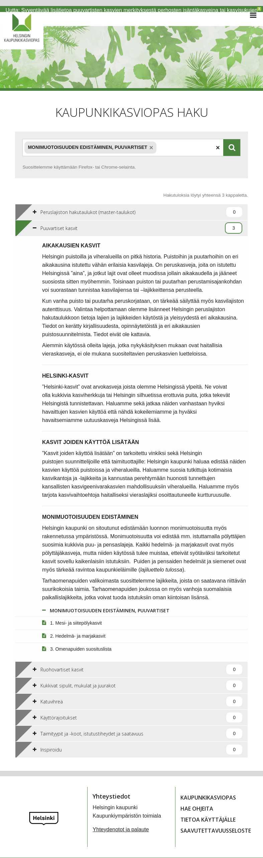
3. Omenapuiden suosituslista (77, 643)
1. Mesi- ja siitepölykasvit (72, 617)
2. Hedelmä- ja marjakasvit (74, 630)
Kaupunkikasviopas (208, 791)
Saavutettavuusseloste (215, 824)
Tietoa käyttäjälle (208, 813)
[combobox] (123, 141)
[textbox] (158, 142)
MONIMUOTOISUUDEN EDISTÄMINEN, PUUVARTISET (105, 604)
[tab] (131, 206)
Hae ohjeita (196, 802)
